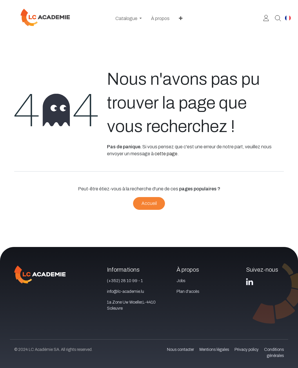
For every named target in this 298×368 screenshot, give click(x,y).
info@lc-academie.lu (125, 291)
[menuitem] (128, 18)
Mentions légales (214, 349)
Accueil (149, 203)
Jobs (181, 281)
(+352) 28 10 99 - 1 (125, 281)
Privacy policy (247, 349)
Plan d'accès (188, 291)
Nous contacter (180, 349)
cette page (166, 153)
